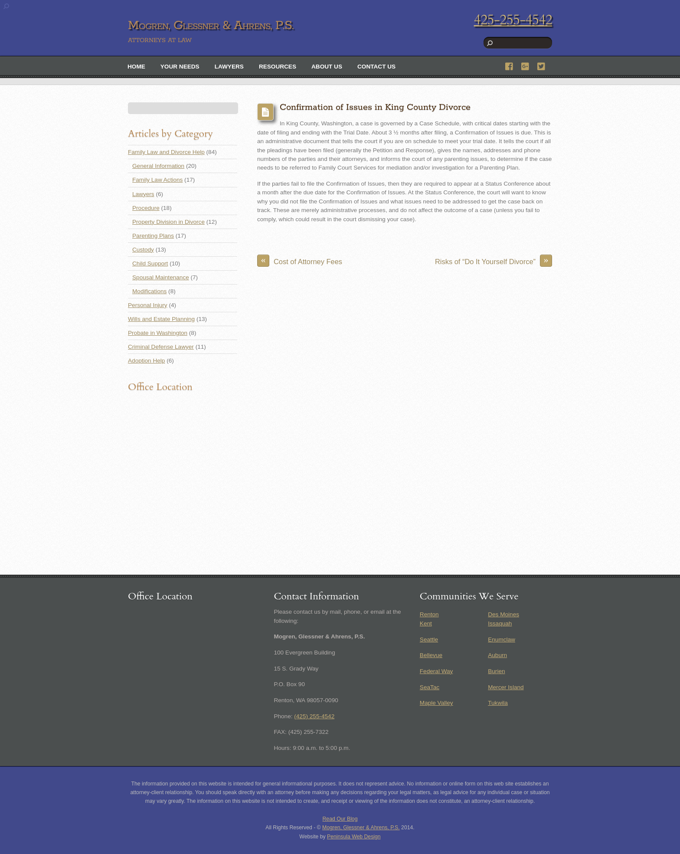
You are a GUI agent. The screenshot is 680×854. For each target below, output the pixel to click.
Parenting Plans (153, 235)
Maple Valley (436, 703)
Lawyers (229, 66)
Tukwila (498, 703)
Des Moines (503, 614)
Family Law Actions (157, 180)
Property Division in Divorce (168, 222)
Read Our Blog (340, 819)
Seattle (429, 639)
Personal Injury (147, 305)
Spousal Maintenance (160, 277)
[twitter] (542, 65)
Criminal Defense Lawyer (161, 347)
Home (136, 66)
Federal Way (436, 671)
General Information (158, 166)
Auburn (497, 655)
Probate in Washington (157, 333)
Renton (429, 614)
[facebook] (509, 65)
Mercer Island (505, 687)
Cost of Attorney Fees (299, 261)
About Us (326, 66)
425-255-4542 (513, 19)
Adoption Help (146, 360)
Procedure (146, 208)
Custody (143, 249)
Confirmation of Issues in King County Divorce (375, 107)
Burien (496, 671)
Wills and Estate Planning (161, 319)
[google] (526, 65)
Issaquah (500, 623)
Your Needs (179, 66)
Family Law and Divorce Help (166, 152)
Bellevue (431, 655)
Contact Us (376, 66)
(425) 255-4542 (314, 716)
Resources (277, 66)
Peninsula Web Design (354, 837)
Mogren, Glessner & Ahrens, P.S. (361, 828)
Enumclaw (501, 639)
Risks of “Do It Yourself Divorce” (493, 261)
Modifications (149, 291)
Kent (426, 623)
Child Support (150, 263)
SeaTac (429, 687)
